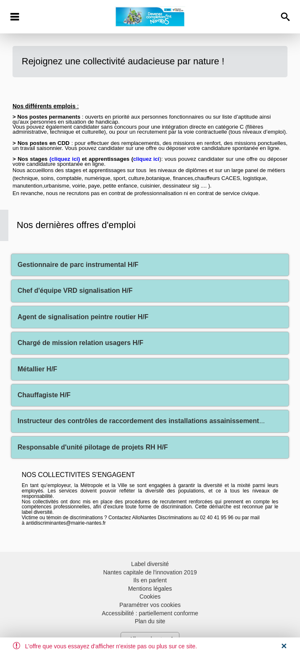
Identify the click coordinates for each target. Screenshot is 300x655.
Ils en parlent (149, 580)
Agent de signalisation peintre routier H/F (83, 316)
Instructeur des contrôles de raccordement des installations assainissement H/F (145, 420)
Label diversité (150, 564)
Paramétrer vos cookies (150, 605)
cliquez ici (64, 159)
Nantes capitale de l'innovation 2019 (150, 572)
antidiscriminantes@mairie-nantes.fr (66, 523)
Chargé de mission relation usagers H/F (80, 342)
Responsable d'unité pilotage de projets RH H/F (93, 447)
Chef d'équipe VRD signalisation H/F (75, 290)
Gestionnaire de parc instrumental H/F (78, 264)
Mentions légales (150, 588)
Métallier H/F (37, 369)
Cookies (150, 596)
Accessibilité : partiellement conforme (150, 613)
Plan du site (150, 621)
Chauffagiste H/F (44, 395)
